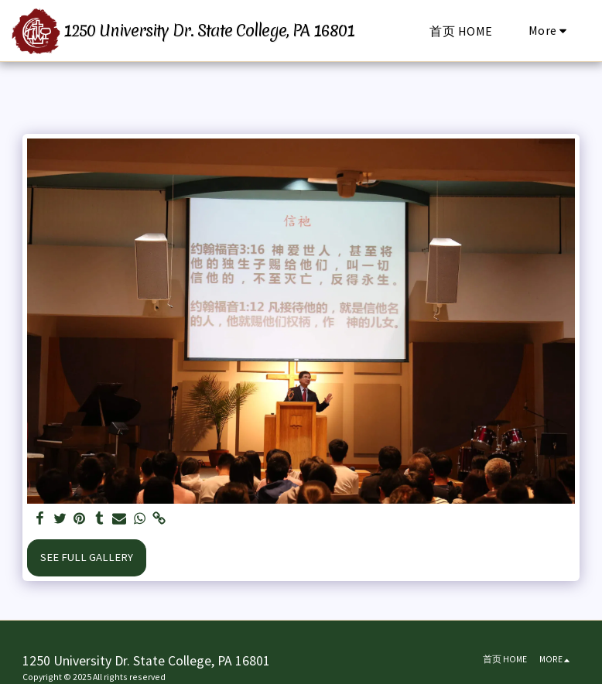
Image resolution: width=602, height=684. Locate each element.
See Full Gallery (86, 557)
